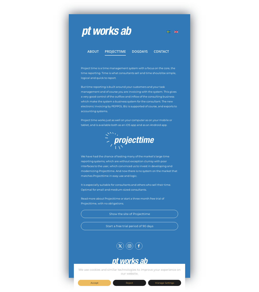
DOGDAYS (140, 51)
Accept (94, 282)
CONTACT (161, 51)
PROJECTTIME (115, 51)
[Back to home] (106, 31)
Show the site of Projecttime (129, 214)
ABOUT (93, 51)
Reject (129, 282)
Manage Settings (164, 282)
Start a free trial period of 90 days (129, 226)
